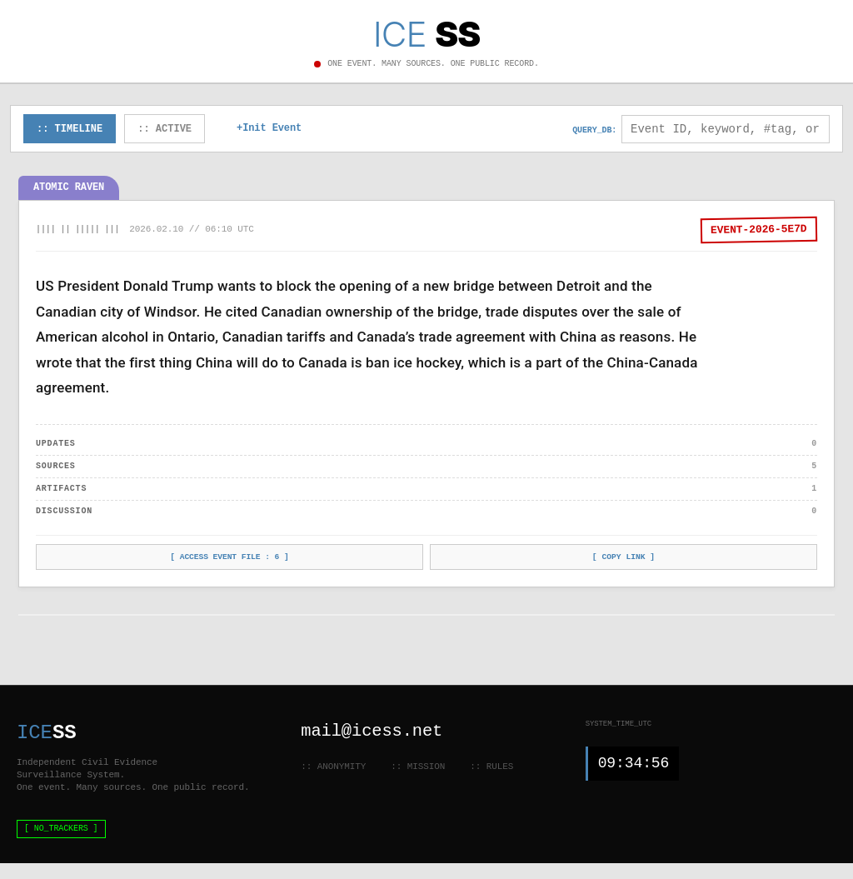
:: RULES (491, 766)
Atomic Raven (68, 189)
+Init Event (269, 129)
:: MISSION (418, 766)
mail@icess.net (373, 731)
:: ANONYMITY (333, 766)
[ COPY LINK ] (623, 559)
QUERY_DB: (594, 131)
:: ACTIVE (164, 130)
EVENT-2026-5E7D (759, 231)
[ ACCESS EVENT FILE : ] (230, 559)
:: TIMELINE (69, 130)
